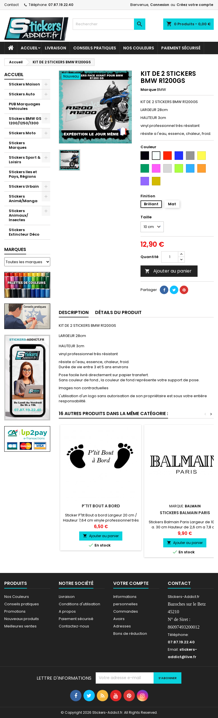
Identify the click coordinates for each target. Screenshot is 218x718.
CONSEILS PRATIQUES (94, 48)
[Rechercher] (109, 24)
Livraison (55, 48)
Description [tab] (74, 312)
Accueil (29, 48)
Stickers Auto (22, 94)
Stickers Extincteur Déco (24, 232)
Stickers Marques (17, 145)
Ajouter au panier (168, 271)
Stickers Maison (24, 84)
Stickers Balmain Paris (185, 513)
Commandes (125, 611)
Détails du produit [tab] (118, 312)
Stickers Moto (22, 133)
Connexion (159, 4)
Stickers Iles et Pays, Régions (23, 174)
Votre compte (130, 583)
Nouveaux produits (21, 618)
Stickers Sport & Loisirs (25, 160)
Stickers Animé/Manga (23, 199)
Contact (11, 4)
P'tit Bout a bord (101, 506)
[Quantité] (169, 257)
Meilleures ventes (20, 626)
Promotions (15, 611)
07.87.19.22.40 (60, 4)
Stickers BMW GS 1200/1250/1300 (25, 121)
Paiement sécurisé (180, 48)
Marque (148, 89)
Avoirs (119, 618)
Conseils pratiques (21, 604)
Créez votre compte (195, 4)
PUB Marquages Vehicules (24, 106)
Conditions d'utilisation (79, 604)
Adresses (122, 626)
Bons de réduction (130, 633)
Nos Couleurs (138, 48)
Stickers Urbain (24, 186)
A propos (67, 611)
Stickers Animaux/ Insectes (18, 215)
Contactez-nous (74, 626)
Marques (15, 249)
